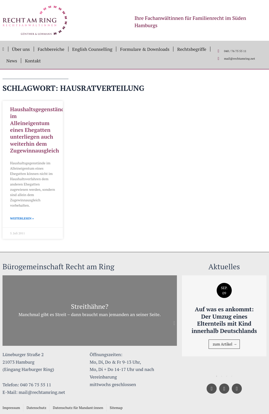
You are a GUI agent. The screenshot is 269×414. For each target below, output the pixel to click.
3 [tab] (226, 376)
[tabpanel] (224, 316)
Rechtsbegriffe (191, 49)
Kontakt (33, 61)
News (11, 61)
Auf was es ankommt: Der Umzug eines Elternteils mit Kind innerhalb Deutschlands (224, 320)
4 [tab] (231, 376)
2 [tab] (221, 376)
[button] (174, 323)
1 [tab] (216, 376)
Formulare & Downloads (144, 49)
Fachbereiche (51, 49)
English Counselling (92, 49)
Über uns (21, 49)
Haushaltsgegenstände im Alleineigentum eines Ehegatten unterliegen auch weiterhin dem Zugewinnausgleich (38, 130)
